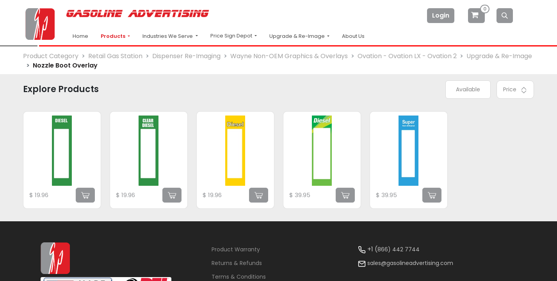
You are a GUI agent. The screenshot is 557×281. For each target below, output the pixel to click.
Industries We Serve (168, 36)
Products (113, 36)
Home (80, 36)
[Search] (504, 15)
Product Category (50, 56)
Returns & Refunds (237, 263)
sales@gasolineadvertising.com (410, 263)
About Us (353, 36)
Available (468, 89)
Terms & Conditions (239, 277)
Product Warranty (236, 249)
